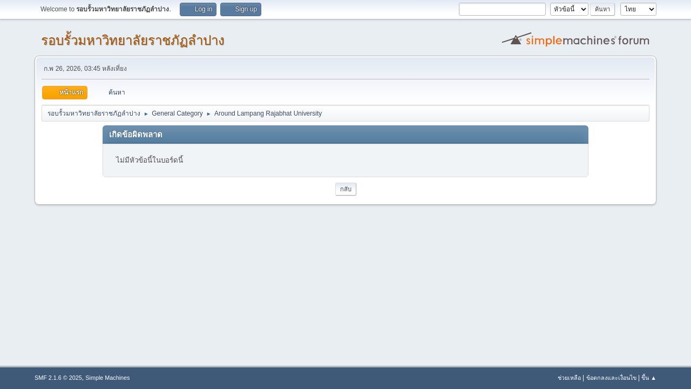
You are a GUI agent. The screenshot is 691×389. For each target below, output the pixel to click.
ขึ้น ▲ (648, 377)
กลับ (345, 189)
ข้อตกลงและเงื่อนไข (611, 377)
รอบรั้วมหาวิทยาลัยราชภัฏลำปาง (133, 40)
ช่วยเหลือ (569, 377)
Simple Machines (107, 377)
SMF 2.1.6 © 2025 (58, 377)
